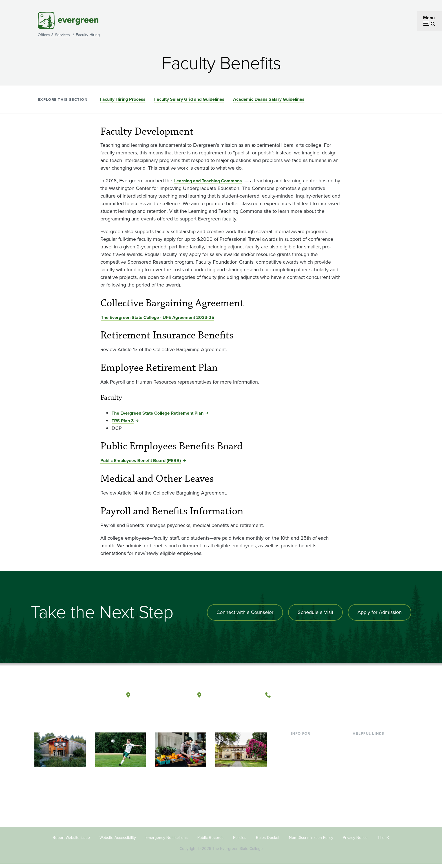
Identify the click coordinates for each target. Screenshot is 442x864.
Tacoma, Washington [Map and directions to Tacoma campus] (232, 694)
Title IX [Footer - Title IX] (383, 838)
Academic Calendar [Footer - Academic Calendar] (372, 779)
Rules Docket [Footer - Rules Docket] (267, 838)
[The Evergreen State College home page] (71, 696)
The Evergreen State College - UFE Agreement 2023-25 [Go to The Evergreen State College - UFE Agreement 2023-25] (157, 317)
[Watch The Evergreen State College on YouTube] (363, 695)
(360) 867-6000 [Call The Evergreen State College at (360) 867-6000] (294, 694)
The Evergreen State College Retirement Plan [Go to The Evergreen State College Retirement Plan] (158, 413)
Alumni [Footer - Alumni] (298, 788)
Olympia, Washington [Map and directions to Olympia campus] (161, 694)
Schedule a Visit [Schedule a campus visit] (315, 612)
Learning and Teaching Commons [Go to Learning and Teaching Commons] (208, 181)
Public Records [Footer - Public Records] (210, 838)
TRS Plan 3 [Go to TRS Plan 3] (123, 420)
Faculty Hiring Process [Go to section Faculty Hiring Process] (122, 99)
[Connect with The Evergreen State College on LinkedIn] (386, 695)
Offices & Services (54, 35)
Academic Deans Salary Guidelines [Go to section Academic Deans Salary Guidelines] (268, 99)
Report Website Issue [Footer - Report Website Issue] (71, 838)
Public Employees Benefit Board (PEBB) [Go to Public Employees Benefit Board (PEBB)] (140, 460)
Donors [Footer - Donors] (298, 779)
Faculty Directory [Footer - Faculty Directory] (369, 751)
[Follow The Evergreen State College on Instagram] (374, 695)
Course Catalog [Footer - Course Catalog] (368, 769)
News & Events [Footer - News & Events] (367, 788)
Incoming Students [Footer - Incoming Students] (309, 751)
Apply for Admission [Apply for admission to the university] (379, 612)
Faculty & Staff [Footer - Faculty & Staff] (305, 769)
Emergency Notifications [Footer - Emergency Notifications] (166, 838)
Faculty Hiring (88, 35)
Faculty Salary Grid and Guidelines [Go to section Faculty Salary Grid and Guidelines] (189, 99)
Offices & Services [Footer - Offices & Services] (370, 760)
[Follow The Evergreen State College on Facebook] (351, 695)
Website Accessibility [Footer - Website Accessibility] (118, 838)
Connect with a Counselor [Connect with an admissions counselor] (244, 612)
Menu (429, 17)
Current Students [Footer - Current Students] (307, 742)
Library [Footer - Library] (359, 742)
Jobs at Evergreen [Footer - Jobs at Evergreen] (370, 797)
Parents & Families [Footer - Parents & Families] (309, 760)
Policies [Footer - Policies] (239, 838)
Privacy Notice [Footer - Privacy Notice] (355, 838)
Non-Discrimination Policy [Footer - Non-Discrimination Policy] (311, 838)
